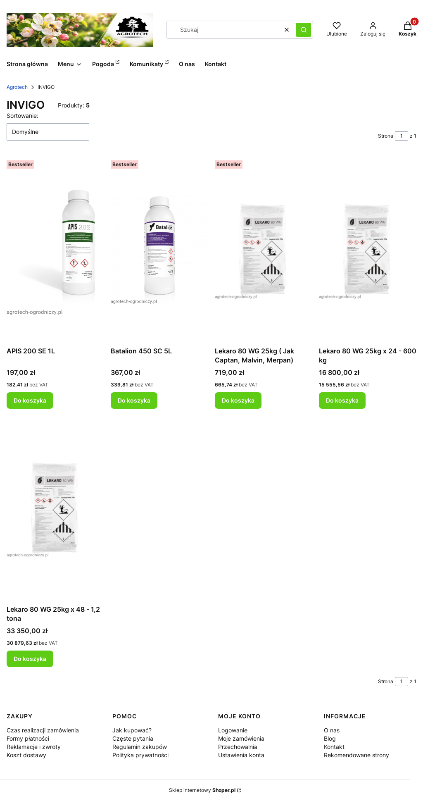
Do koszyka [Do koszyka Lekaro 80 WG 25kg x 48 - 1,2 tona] (30, 658)
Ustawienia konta (241, 754)
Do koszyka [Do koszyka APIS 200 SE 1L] (30, 400)
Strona (385, 136)
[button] (303, 30)
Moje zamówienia (241, 738)
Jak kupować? (132, 730)
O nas (332, 730)
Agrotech (17, 87)
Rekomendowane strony (356, 754)
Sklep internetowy (202, 790)
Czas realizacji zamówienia (43, 730)
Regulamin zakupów (139, 746)
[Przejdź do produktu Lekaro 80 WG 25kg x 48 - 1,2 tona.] (55, 508)
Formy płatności (28, 738)
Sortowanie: (22, 115)
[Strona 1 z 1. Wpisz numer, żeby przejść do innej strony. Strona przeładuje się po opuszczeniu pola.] (401, 136)
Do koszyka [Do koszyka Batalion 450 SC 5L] (134, 400)
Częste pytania (132, 738)
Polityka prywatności (140, 754)
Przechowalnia (237, 746)
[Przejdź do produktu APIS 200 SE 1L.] (55, 250)
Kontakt (334, 746)
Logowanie (232, 730)
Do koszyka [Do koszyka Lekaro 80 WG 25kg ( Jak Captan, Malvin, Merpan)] (238, 400)
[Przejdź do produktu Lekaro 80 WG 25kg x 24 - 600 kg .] (367, 250)
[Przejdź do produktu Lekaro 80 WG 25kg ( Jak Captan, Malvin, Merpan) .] (263, 250)
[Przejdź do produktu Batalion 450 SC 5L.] (159, 250)
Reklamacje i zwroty (34, 746)
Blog (330, 738)
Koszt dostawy (26, 754)
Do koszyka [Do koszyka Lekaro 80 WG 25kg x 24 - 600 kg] (342, 400)
